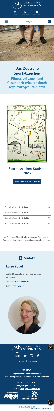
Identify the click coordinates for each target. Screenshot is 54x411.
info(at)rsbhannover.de (30, 388)
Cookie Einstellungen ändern (41, 409)
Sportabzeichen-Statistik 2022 (18, 207)
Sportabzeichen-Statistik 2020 (18, 218)
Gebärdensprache (25, 13)
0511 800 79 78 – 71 (16, 286)
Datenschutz (32, 361)
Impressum (21, 361)
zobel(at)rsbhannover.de (18, 281)
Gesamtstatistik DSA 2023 (26, 181)
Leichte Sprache (37, 13)
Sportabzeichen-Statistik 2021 (18, 212)
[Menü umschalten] (6, 21)
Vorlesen (15, 13)
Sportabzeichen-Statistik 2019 (18, 223)
